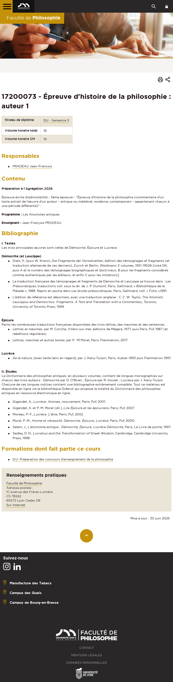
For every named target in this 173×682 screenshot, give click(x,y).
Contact (86, 647)
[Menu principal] (6, 6)
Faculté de (33, 17)
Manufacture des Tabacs (31, 583)
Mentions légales (86, 655)
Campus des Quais (26, 593)
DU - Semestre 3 (56, 120)
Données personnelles (86, 662)
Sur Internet (15, 505)
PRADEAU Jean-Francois (32, 166)
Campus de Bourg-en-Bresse (34, 602)
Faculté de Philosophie (24, 483)
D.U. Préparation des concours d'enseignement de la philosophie (63, 459)
